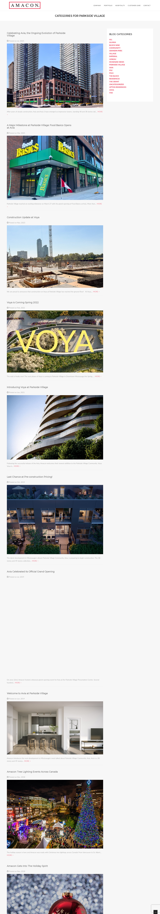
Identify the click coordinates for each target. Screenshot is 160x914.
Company (97, 5)
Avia (111, 67)
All (110, 39)
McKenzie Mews (116, 62)
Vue (111, 93)
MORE (95, 292)
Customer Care (134, 5)
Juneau (112, 59)
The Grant (114, 81)
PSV (110, 70)
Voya (111, 90)
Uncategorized (116, 84)
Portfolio (108, 5)
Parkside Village (117, 65)
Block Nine (114, 45)
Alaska (112, 42)
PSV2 (111, 73)
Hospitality (120, 5)
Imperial (113, 56)
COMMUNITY (114, 48)
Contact (147, 5)
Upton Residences (117, 87)
